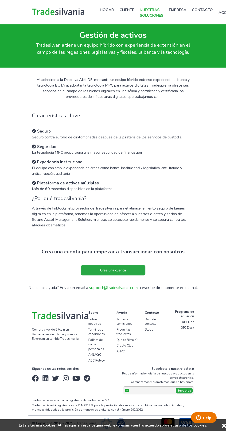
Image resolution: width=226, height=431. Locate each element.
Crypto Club (125, 345)
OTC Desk (187, 328)
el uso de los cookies (188, 425)
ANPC (121, 351)
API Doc (188, 322)
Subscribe (184, 391)
